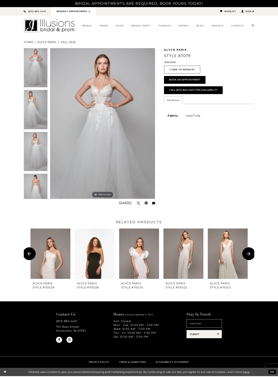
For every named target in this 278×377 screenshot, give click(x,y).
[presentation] (50, 254)
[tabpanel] (36, 69)
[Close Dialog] (5, 373)
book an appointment (186, 81)
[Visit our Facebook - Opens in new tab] (59, 340)
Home (28, 42)
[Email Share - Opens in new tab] (153, 203)
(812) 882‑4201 (66, 321)
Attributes (173, 103)
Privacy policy (99, 363)
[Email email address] (204, 324)
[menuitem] (87, 26)
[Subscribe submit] (204, 335)
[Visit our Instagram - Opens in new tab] (70, 340)
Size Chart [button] (170, 62)
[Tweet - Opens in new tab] (138, 203)
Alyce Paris (47, 42)
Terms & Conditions (132, 363)
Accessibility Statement (172, 363)
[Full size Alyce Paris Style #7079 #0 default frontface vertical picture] (102, 123)
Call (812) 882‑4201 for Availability (196, 93)
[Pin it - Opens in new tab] (146, 203)
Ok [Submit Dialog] (272, 372)
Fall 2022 (68, 42)
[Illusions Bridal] (49, 26)
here (246, 373)
